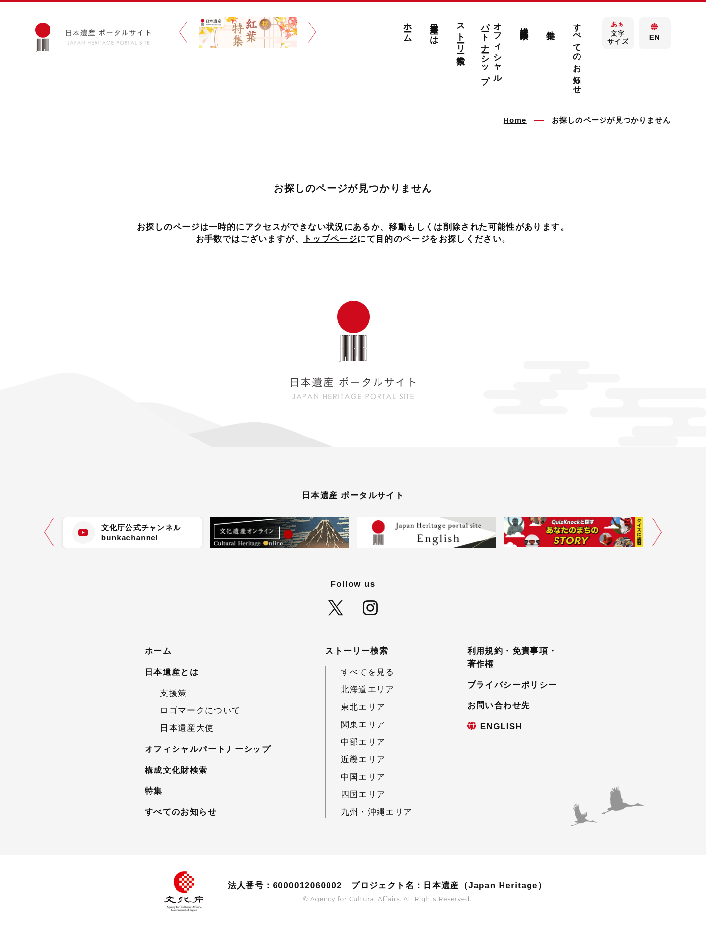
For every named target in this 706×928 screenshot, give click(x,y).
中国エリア (363, 777)
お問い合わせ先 (498, 705)
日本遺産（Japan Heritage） (485, 885)
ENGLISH (501, 726)
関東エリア (363, 724)
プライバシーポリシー (512, 685)
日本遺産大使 (187, 728)
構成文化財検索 (524, 23)
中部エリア (363, 742)
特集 (550, 25)
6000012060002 (307, 885)
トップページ (330, 239)
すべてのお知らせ (576, 53)
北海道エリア (368, 689)
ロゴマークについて (200, 710)
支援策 (173, 693)
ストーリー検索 (461, 34)
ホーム (408, 27)
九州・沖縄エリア (377, 812)
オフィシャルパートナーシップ (492, 48)
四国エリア (363, 794)
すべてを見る (368, 672)
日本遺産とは (434, 29)
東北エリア (363, 707)
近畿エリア (363, 759)
